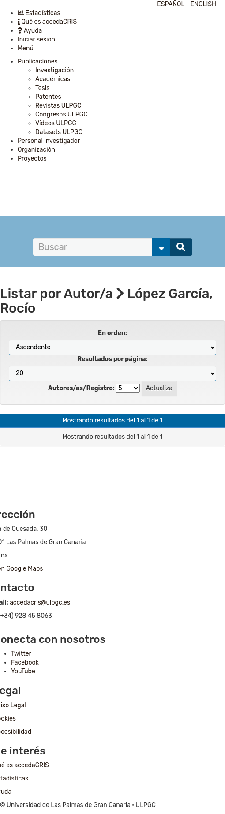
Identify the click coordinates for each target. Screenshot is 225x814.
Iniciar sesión (36, 39)
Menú (26, 48)
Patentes (48, 97)
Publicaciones (38, 61)
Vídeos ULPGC (55, 123)
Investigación (54, 70)
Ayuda (30, 30)
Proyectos (32, 158)
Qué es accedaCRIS (47, 22)
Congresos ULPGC (61, 114)
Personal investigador (49, 141)
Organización (36, 149)
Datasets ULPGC (58, 132)
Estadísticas (39, 13)
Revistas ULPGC (58, 105)
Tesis (42, 88)
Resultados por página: (112, 359)
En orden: (112, 333)
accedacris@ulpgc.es (40, 602)
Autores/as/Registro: (81, 388)
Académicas (52, 79)
